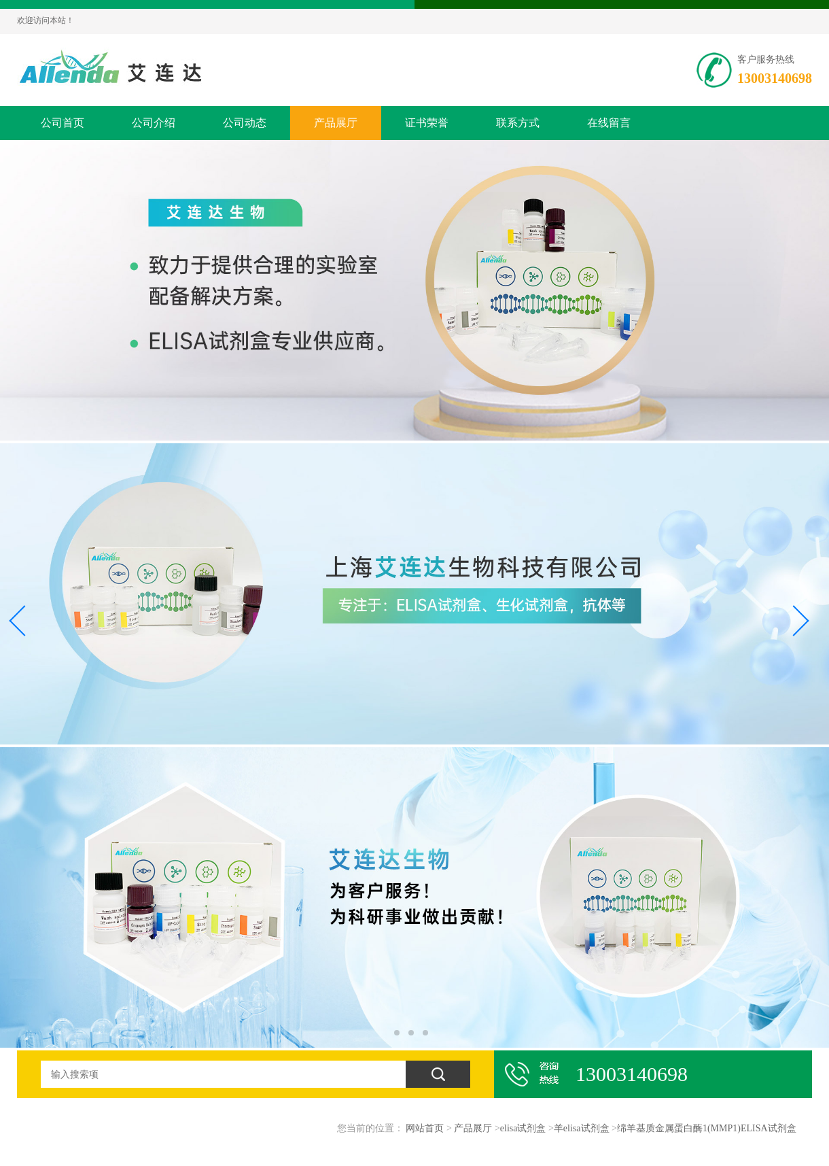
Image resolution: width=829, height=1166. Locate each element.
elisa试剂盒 (523, 1128)
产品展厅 (335, 122)
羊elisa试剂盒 (582, 1128)
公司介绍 (153, 122)
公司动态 (244, 122)
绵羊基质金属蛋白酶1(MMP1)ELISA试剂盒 (706, 1128)
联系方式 (518, 122)
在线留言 (609, 122)
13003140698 (774, 78)
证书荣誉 (426, 122)
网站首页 (425, 1128)
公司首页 (62, 122)
